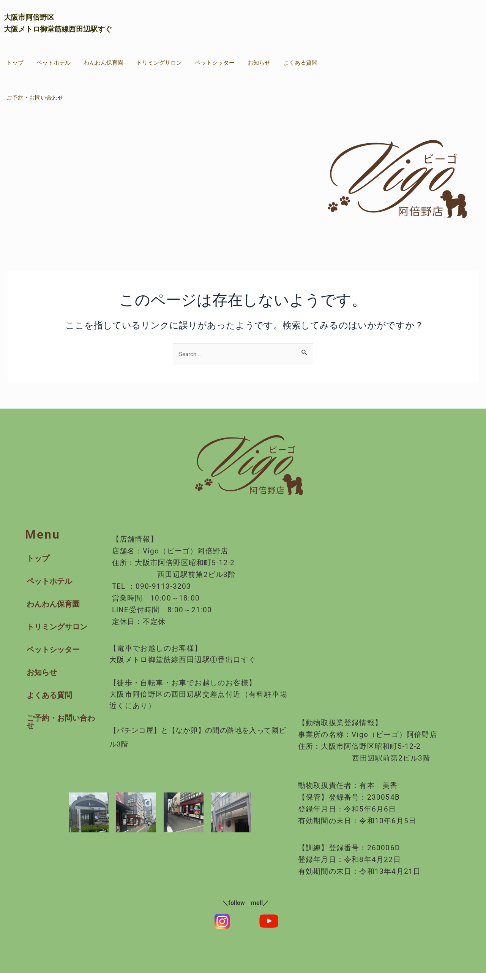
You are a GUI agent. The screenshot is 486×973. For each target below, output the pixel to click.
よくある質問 (300, 62)
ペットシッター (215, 62)
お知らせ (259, 62)
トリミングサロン (159, 62)
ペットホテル (53, 62)
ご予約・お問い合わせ (34, 97)
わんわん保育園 (103, 62)
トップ (15, 62)
